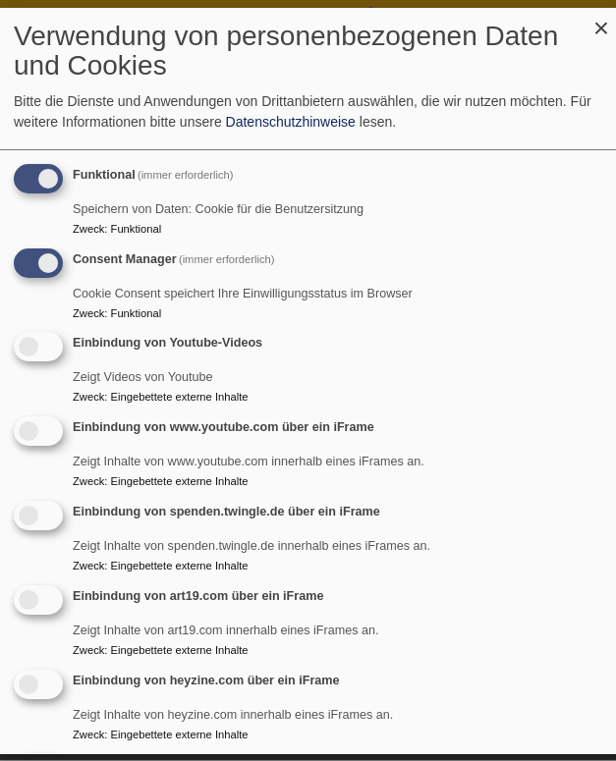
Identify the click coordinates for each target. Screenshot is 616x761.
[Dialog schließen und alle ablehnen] (601, 20)
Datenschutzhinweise (291, 122)
